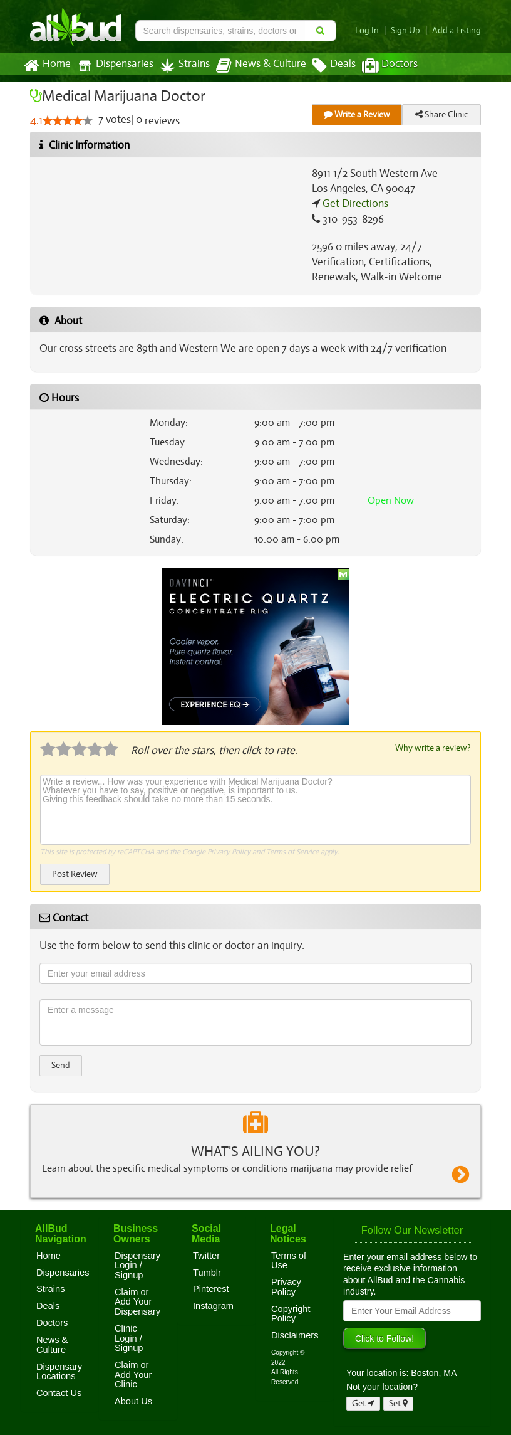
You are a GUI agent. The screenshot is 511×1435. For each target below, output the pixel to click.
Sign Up (409, 30)
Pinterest (211, 1288)
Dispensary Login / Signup (137, 1264)
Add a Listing (458, 30)
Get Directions (354, 204)
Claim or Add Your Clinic (133, 1374)
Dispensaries (113, 65)
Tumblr (207, 1272)
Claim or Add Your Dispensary (137, 1301)
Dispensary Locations (59, 1371)
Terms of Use (288, 1260)
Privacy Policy (228, 851)
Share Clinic (441, 114)
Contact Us (58, 1392)
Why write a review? (432, 747)
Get (363, 1402)
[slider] (67, 121)
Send (60, 1064)
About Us (133, 1400)
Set (398, 1402)
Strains (180, 65)
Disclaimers (295, 1335)
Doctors (379, 66)
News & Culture (254, 66)
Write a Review (357, 114)
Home (47, 66)
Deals (325, 66)
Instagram (213, 1305)
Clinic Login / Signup (129, 1337)
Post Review (74, 873)
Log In (372, 30)
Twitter (206, 1255)
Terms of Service (291, 851)
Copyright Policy (291, 1313)
